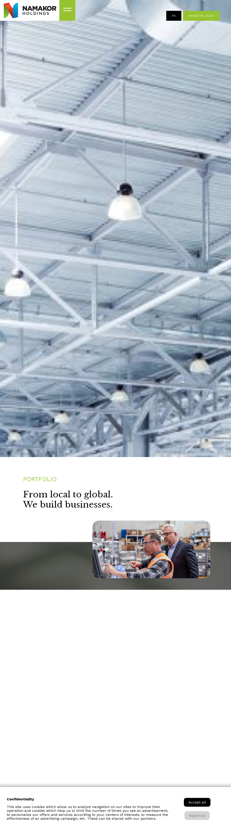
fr (174, 15)
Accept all (197, 802)
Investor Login (201, 15)
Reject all (197, 815)
